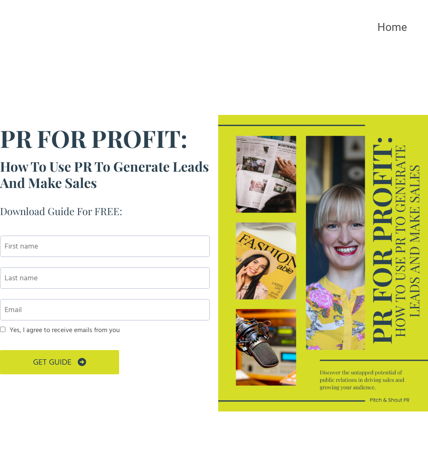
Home (392, 27)
